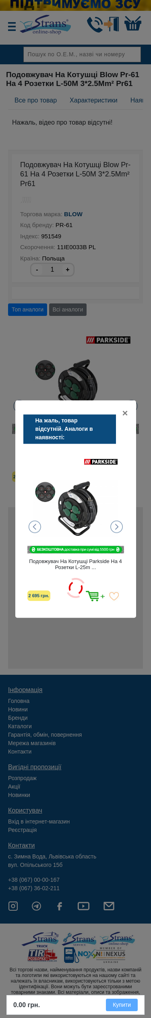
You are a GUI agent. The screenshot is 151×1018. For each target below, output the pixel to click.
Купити (122, 1005)
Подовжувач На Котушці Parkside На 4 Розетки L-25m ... (75, 564)
